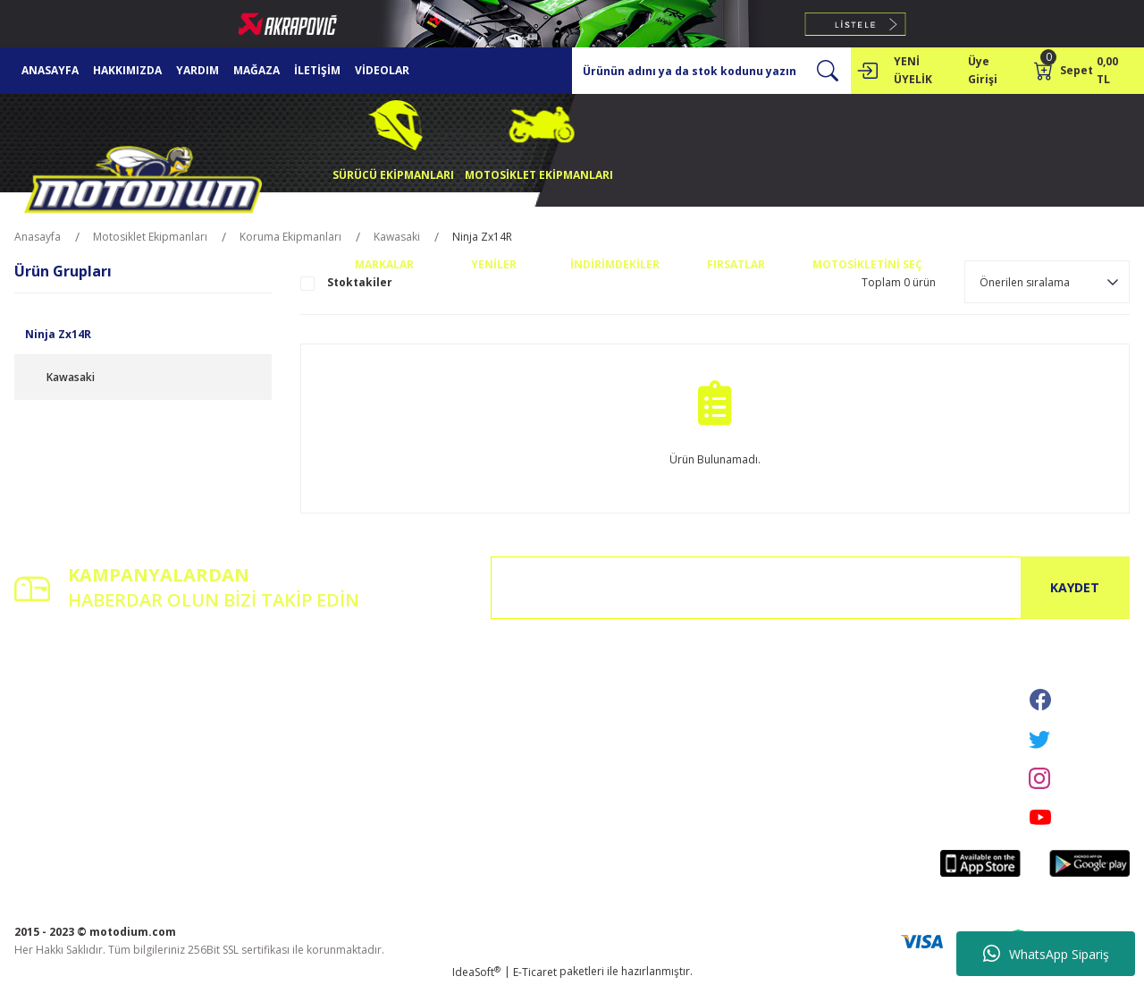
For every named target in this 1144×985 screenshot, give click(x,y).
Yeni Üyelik (41, 679)
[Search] (711, 70)
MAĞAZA (256, 70)
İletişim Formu (240, 704)
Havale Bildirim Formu (261, 729)
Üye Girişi (38, 704)
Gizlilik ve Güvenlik (442, 704)
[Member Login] (867, 71)
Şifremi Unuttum (55, 729)
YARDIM (197, 70)
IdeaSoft (476, 972)
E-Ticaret (535, 972)
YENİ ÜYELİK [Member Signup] (913, 70)
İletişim (222, 679)
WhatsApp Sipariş (1046, 954)
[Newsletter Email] (810, 587)
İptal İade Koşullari (443, 729)
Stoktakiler (359, 282)
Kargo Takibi (236, 754)
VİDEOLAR (382, 70)
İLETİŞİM (317, 70)
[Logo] (143, 184)
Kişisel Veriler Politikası (453, 754)
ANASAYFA (50, 70)
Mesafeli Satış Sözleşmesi (459, 679)
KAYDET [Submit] (1074, 587)
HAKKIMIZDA (127, 70)
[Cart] (1082, 71)
